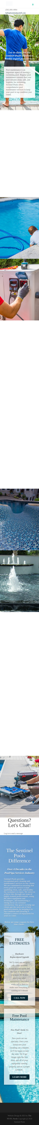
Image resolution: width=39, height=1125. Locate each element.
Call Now (19, 998)
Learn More (19, 1077)
